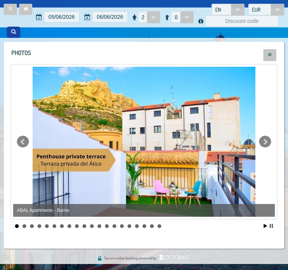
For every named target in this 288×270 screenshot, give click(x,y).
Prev (23, 142)
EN (218, 9)
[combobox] (228, 9)
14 (114, 226)
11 (92, 226)
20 (159, 226)
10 (84, 226)
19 (152, 226)
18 (144, 226)
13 (107, 226)
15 (122, 226)
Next (265, 142)
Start (265, 226)
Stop (271, 226)
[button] (10, 9)
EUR (256, 9)
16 (129, 226)
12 (99, 226)
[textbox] (62, 16)
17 (137, 226)
